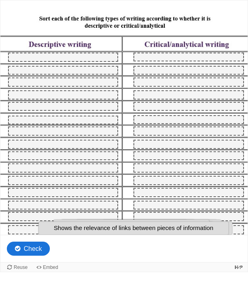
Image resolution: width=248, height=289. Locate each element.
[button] (134, 228)
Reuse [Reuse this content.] (21, 267)
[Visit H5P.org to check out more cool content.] (239, 267)
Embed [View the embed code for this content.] (50, 267)
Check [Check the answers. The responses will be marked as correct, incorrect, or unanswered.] (33, 248)
